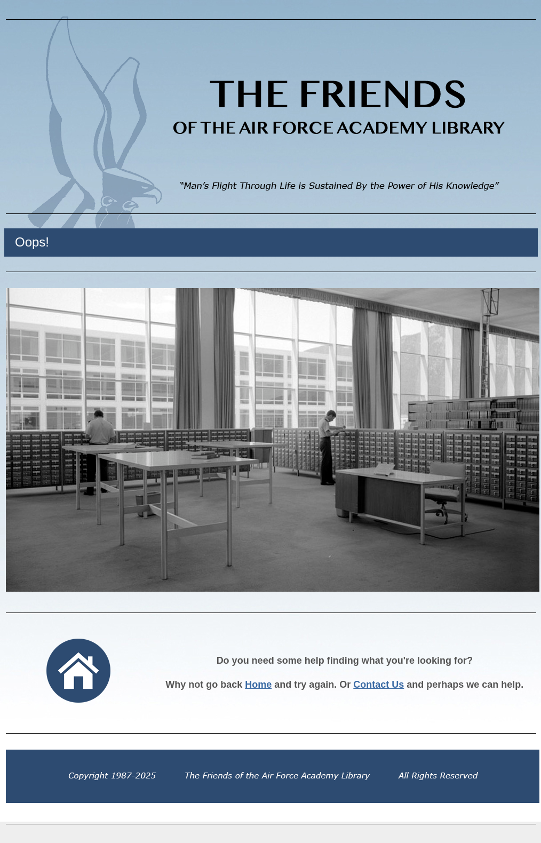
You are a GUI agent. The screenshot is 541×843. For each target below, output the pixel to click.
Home (258, 684)
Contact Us (378, 684)
